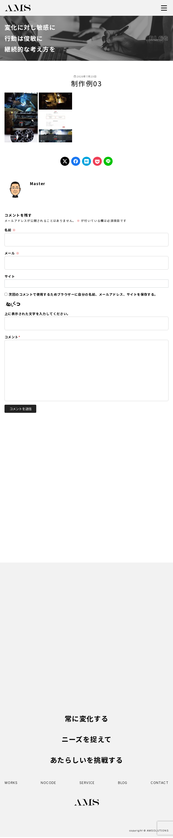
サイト (10, 276)
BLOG (122, 783)
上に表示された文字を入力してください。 (38, 313)
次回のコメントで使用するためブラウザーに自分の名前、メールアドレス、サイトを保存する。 (83, 294)
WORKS (11, 783)
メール (12, 253)
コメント (12, 336)
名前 (10, 229)
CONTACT (159, 783)
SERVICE (87, 783)
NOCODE (48, 783)
